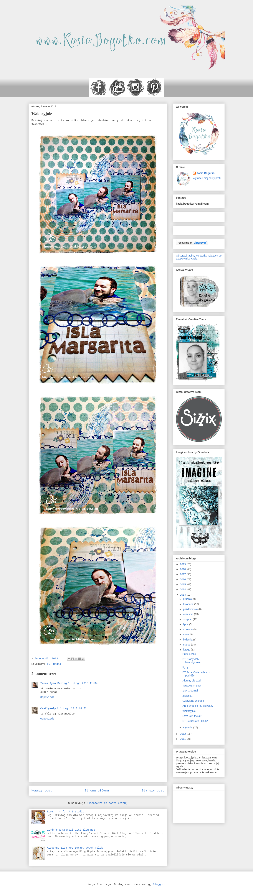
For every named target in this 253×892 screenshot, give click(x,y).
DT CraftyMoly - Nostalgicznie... (192, 661)
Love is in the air (191, 715)
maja (186, 634)
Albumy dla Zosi (191, 680)
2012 (183, 733)
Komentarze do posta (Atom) (107, 803)
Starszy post (153, 790)
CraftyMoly (48, 708)
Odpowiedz (47, 697)
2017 (183, 574)
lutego (187, 649)
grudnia (188, 598)
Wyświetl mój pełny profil (207, 178)
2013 (183, 594)
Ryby (185, 667)
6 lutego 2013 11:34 (82, 683)
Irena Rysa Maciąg (53, 683)
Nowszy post (42, 790)
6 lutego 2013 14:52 (72, 708)
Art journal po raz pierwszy (197, 705)
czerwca (188, 629)
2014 (183, 589)
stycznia (188, 727)
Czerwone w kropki (193, 700)
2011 (183, 738)
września (188, 614)
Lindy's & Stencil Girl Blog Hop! (72, 829)
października (191, 609)
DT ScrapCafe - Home (195, 720)
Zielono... (187, 695)
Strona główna (97, 790)
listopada (188, 604)
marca (187, 644)
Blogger (158, 884)
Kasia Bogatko (205, 173)
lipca (186, 624)
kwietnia (188, 639)
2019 (183, 564)
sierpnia (188, 619)
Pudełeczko (189, 654)
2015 (183, 584)
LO (48, 664)
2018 (183, 569)
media (57, 664)
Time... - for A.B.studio (65, 811)
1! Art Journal (190, 690)
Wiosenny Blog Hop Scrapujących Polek (75, 847)
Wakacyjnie (189, 710)
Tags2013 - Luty (191, 685)
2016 (183, 579)
